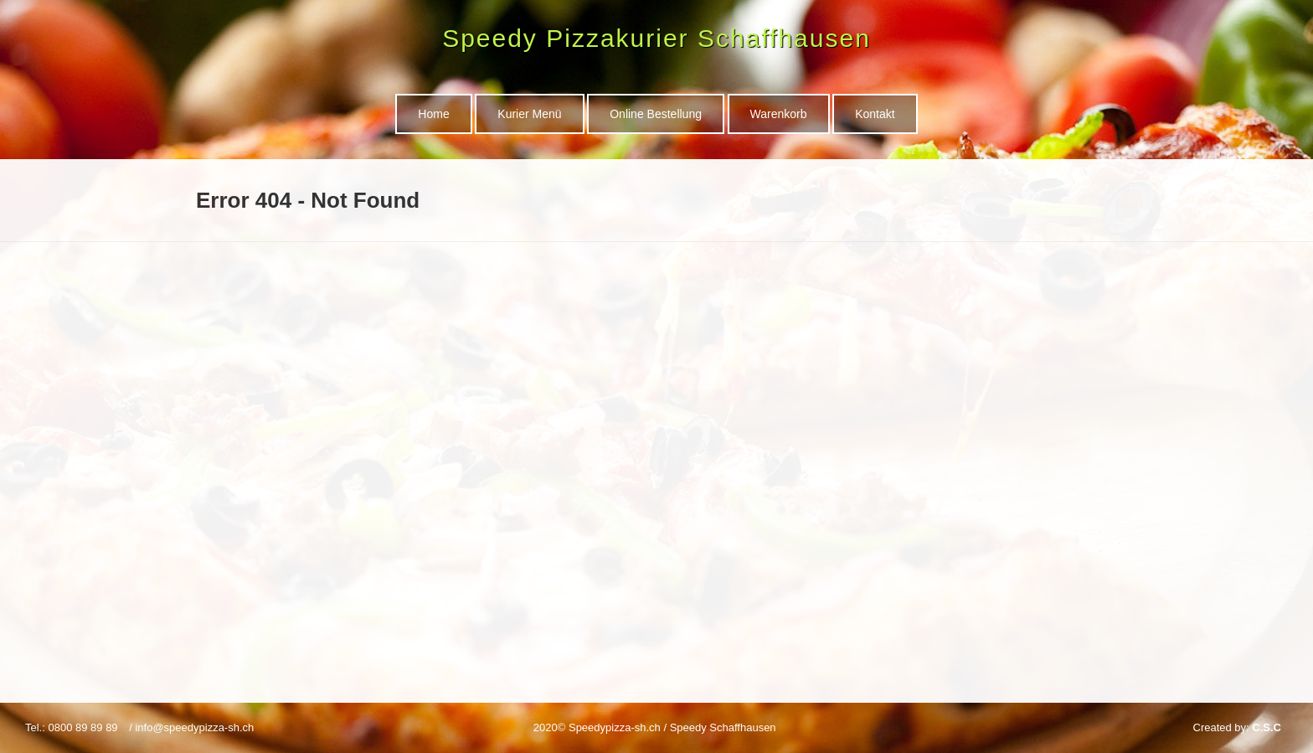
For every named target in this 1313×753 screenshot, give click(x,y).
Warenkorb (778, 114)
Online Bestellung (656, 114)
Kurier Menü (529, 114)
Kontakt (874, 114)
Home (433, 114)
